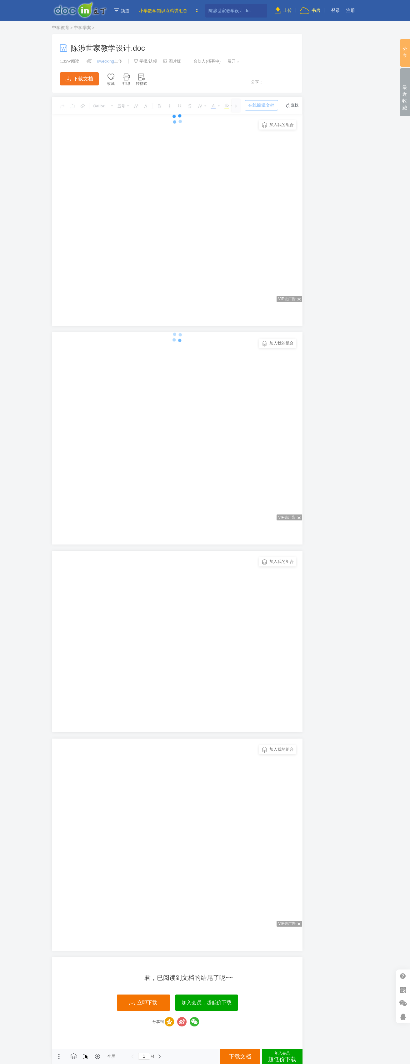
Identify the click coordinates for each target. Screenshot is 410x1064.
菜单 (59, 1056)
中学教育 (60, 27)
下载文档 (79, 78)
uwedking (105, 61)
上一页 (133, 1056)
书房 (310, 10)
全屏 (111, 1056)
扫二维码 (403, 989)
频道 (121, 10)
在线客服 (403, 1016)
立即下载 (143, 1002)
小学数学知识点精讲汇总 (163, 10)
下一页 (159, 1056)
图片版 (172, 61)
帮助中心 (403, 976)
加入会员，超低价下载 (207, 1002)
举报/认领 (145, 61)
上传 (283, 10)
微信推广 (403, 1003)
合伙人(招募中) (204, 61)
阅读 (69, 61)
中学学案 (82, 27)
